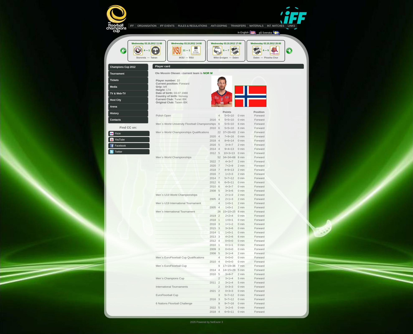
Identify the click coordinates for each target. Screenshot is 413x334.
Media (113, 86)
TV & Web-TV (118, 93)
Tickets (114, 80)
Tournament (117, 73)
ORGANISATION (146, 25)
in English (247, 32)
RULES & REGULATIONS (192, 25)
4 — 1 (147, 50)
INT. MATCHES (275, 25)
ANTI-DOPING (219, 25)
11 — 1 (186, 50)
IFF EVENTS (167, 25)
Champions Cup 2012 (123, 67)
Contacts (115, 119)
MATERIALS (257, 25)
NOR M (207, 73)
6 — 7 (226, 50)
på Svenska (269, 32)
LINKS (291, 25)
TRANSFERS (238, 25)
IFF (132, 25)
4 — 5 (266, 50)
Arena (113, 106)
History (114, 113)
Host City (115, 100)
